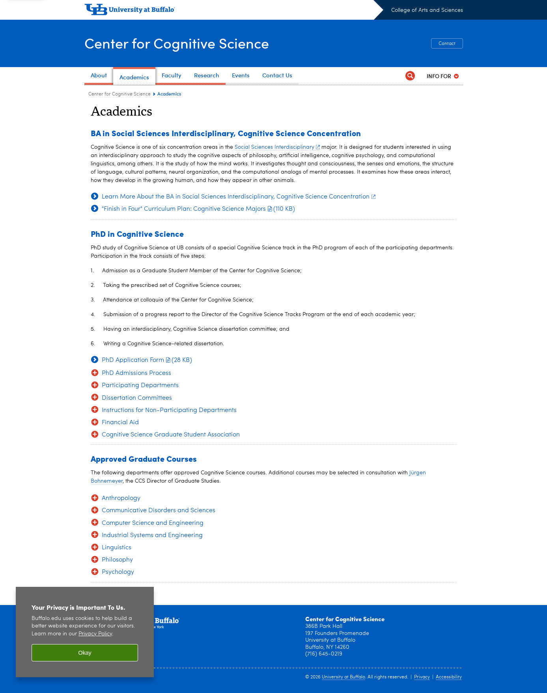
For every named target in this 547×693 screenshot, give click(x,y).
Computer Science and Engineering (152, 523)
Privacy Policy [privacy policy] (95, 634)
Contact (447, 43)
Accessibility (449, 677)
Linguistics (116, 548)
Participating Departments (140, 385)
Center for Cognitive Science (176, 42)
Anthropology (121, 498)
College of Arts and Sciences (427, 10)
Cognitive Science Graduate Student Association (171, 435)
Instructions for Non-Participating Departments (169, 410)
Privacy (422, 677)
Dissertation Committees (137, 398)
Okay (84, 653)
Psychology (118, 572)
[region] (85, 632)
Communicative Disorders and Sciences (158, 511)
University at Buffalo (343, 677)
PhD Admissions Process (136, 373)
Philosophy (117, 560)
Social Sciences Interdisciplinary (277, 147)
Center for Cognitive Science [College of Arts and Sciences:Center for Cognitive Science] (119, 94)
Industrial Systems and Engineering (152, 535)
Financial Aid (120, 423)
